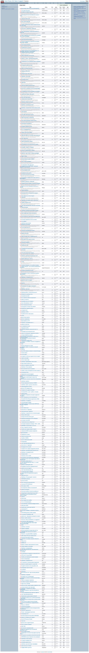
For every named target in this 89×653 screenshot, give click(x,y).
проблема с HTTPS (24, 311)
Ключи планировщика (25, 558)
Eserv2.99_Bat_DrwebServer (26, 123)
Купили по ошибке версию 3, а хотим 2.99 (28, 564)
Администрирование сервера (26, 141)
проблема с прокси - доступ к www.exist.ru (28, 384)
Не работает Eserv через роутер (26, 313)
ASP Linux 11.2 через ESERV (26, 555)
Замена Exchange (24, 207)
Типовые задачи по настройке (26, 546)
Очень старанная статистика (26, 427)
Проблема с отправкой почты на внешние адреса (30, 413)
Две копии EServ (24, 432)
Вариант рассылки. (24, 233)
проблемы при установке (25, 223)
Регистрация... (82, 1)
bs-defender (23, 569)
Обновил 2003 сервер (25, 414)
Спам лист (22, 620)
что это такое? (23, 354)
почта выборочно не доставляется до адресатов (30, 216)
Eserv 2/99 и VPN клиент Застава (27, 114)
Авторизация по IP (24, 613)
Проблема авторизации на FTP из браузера (29, 418)
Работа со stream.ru (24, 299)
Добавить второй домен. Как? (26, 464)
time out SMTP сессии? (25, 631)
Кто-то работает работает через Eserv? (28, 297)
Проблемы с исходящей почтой (26, 452)
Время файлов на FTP (25, 320)
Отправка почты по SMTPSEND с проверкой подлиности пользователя (29, 166)
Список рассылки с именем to (26, 411)
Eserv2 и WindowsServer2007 (26, 439)
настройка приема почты (25, 642)
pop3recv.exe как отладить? (26, 468)
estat (21, 343)
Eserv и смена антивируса (25, 161)
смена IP (22, 496)
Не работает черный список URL (27, 11)
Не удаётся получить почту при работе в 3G (29, 565)
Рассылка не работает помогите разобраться (29, 491)
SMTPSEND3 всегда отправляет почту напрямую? (30, 636)
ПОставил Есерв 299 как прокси (26, 537)
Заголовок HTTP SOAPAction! (26, 484)
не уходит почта (23, 310)
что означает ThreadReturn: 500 (26, 514)
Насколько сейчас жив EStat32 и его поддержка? (30, 519)
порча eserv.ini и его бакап (25, 645)
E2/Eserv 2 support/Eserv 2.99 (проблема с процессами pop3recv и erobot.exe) (80, 11)
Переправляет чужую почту (26, 340)
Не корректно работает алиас (26, 65)
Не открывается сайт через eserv (27, 164)
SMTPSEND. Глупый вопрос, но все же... (28, 425)
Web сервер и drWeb (24, 485)
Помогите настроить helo (25, 436)
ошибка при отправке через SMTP (27, 94)
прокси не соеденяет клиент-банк (27, 365)
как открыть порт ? (24, 79)
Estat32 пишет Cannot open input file (27, 507)
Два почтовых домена (25, 317)
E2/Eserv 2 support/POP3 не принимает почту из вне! (79, 14)
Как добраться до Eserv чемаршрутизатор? (29, 466)
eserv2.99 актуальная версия (26, 39)
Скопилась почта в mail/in (25, 455)
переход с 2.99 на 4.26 (25, 71)
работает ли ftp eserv (24, 324)
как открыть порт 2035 (25, 420)
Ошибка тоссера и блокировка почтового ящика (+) (30, 370)
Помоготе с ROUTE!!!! (24, 604)
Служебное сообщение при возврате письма (29, 210)
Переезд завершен (4, 6)
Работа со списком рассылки (26, 68)
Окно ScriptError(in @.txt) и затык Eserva (28, 213)
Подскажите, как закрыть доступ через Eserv (29, 200)
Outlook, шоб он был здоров (26, 132)
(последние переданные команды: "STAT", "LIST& (30, 423)
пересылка (22, 82)
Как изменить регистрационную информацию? (29, 457)
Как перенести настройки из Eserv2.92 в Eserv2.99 (30, 635)
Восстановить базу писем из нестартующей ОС (29, 8)
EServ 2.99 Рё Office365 (25, 21)
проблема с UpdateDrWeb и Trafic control (28, 361)
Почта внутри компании (25, 44)
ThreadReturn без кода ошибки (26, 248)
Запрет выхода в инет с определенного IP (28, 236)
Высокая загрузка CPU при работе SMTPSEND (29, 615)
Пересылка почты (24, 475)
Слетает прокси (23, 352)
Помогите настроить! (24, 489)
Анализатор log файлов (25, 606)
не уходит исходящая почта (26, 640)
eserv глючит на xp (24, 407)
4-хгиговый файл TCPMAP (25, 402)
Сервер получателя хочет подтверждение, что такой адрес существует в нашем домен (29, 51)
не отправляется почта (25, 326)
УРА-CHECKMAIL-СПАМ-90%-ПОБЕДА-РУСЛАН (29, 503)
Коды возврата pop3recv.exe (26, 363)
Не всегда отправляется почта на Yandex (28, 219)
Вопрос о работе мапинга (25, 517)
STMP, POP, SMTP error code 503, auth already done (30, 135)
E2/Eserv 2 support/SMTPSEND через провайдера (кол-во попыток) (79, 16)
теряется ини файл (24, 358)
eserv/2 (22, 315)
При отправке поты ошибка (26, 500)
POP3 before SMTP (24, 505)
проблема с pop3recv (24, 381)
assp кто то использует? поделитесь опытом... (29, 333)
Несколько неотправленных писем (27, 230)
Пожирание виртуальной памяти (27, 52)
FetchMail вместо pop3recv (25, 47)
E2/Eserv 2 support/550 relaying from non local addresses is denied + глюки (80, 7)
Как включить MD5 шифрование (26, 521)
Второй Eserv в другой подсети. (26, 308)
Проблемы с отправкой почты (26, 277)
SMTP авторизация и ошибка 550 (27, 117)
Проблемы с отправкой (25, 574)
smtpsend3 (22, 197)
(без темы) (22, 249)
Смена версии (23, 111)
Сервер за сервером (24, 528)
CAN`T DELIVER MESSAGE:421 (26, 594)
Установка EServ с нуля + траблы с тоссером (29, 391)
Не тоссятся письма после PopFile (27, 174)
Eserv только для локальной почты (27, 482)
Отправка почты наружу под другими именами (29, 448)
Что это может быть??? (25, 227)
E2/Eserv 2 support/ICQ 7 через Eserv (79, 12)
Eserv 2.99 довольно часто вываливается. (28, 397)
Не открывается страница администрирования (29, 562)
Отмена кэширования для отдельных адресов (29, 592)
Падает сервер (23, 156)
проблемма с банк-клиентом (26, 638)
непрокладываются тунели (26, 386)
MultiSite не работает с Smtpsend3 (27, 181)
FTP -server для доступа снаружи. (27, 252)
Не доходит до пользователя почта (27, 331)
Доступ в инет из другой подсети (27, 622)
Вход (87, 1)
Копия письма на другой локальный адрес (28, 601)
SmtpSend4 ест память (25, 434)
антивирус (22, 551)
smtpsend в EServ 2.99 (25, 18)
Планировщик (23, 441)
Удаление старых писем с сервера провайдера (29, 153)
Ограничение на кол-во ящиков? (27, 374)
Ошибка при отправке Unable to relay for (28, 429)
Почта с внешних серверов (26, 624)
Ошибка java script (24, 245)
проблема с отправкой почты (26, 560)
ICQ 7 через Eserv (24, 138)
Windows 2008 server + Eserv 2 (26, 258)
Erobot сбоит (23, 498)
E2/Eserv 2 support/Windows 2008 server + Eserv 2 (80, 18)
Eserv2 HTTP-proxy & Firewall (26, 619)
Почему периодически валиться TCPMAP (28, 382)
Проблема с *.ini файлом (25, 400)
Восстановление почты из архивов (27, 368)
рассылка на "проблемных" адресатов (28, 28)
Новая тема (22, 5)
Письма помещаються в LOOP (26, 345)
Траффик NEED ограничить (26, 647)
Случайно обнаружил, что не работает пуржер (29, 265)
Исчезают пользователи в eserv (26, 270)
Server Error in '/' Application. (26, 409)
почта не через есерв (24, 359)
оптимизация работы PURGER (26, 471)
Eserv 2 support (19, 1)
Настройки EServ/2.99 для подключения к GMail (29, 398)
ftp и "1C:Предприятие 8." (25, 129)
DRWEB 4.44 (23, 542)
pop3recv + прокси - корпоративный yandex (29, 58)
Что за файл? (23, 221)
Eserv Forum (8, 1)
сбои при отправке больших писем (27, 85)
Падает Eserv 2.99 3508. (25, 583)
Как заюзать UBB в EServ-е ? (26, 461)
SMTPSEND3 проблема (25, 478)
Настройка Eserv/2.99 (24, 295)
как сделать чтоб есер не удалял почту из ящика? (30, 356)
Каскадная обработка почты (26, 126)
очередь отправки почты (25, 202)
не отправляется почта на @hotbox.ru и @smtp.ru (30, 91)
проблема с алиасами (25, 526)
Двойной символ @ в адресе (26, 280)
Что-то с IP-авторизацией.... (26, 501)
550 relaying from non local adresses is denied (29, 144)
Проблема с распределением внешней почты (29, 450)
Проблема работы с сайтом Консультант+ (28, 292)
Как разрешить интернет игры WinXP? (28, 306)
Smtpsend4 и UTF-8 (24, 327)
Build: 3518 (22, 626)
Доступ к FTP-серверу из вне (26, 388)
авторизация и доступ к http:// (26, 567)
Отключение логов (24, 372)
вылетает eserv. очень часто (26, 73)
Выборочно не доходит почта (26, 294)
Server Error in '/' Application (26, 445)
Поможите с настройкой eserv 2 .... (27, 322)
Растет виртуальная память (26, 304)
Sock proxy (22, 571)
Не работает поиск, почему (25, 172)
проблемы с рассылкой (25, 76)
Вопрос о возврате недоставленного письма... (29, 544)
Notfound (22, 349)
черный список (23, 393)
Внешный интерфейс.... (25, 242)
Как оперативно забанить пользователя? (28, 487)
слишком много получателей (26, 98)
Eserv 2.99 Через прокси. (25, 97)
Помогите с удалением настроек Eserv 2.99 (28, 255)
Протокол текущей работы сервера (27, 150)
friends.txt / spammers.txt (25, 610)
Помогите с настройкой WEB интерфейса (28, 533)
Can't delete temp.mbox (25, 10)
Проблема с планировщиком (26, 548)
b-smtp (22, 261)
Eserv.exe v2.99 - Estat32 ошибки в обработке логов (30, 585)
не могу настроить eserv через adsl (27, 587)
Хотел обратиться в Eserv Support (27, 195)
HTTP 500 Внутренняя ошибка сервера (28, 512)
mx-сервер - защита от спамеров (27, 147)
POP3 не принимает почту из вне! (27, 55)
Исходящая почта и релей (25, 446)
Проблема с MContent (24, 288)
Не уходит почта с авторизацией (27, 576)
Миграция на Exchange (25, 224)
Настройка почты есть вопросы (26, 301)
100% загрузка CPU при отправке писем (28, 535)
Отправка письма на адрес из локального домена (30, 183)
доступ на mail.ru (24, 480)
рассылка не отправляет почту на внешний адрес (30, 88)
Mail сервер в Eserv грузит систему (27, 239)
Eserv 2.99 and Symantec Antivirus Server (28, 120)
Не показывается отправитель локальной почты (30, 553)
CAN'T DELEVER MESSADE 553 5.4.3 (27, 443)
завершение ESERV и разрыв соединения (28, 430)
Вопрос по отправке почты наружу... (27, 617)
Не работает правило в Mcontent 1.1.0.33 (28, 581)
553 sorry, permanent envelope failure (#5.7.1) (29, 530)
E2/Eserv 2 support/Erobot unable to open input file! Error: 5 (80, 9)
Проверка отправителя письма (26, 101)
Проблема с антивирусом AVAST (27, 104)
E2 (13, 1)
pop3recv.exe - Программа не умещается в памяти (30, 516)
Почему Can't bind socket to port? (27, 416)
